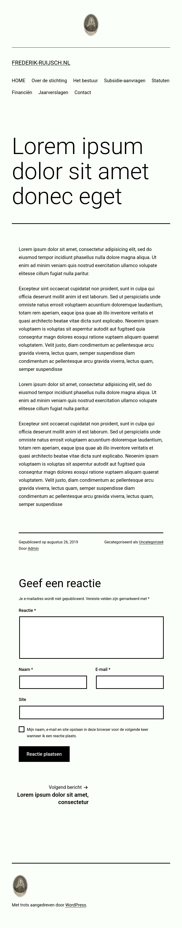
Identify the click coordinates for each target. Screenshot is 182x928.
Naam (26, 669)
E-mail (103, 669)
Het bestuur (85, 80)
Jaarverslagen (53, 92)
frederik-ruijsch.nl (41, 62)
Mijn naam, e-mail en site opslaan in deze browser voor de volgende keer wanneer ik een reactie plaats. (87, 732)
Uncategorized (151, 542)
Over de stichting (49, 80)
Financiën (22, 92)
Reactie (27, 610)
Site (22, 699)
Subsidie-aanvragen (124, 80)
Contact (82, 92)
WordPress (75, 904)
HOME (18, 80)
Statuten (160, 80)
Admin (33, 548)
